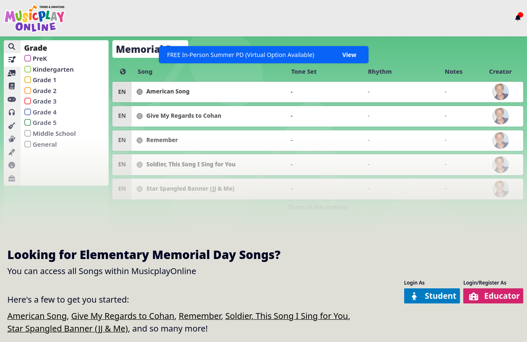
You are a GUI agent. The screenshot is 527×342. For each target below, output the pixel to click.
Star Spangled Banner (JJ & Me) (68, 328)
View (349, 55)
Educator (493, 296)
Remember (200, 315)
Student (429, 296)
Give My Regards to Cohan (122, 315)
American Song (37, 315)
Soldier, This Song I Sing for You (286, 315)
